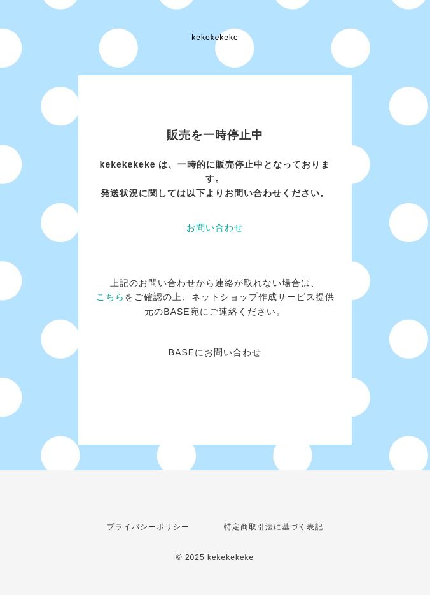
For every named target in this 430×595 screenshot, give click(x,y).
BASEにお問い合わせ (215, 352)
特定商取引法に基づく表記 (273, 526)
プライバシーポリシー (148, 526)
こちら (110, 297)
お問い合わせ (215, 227)
